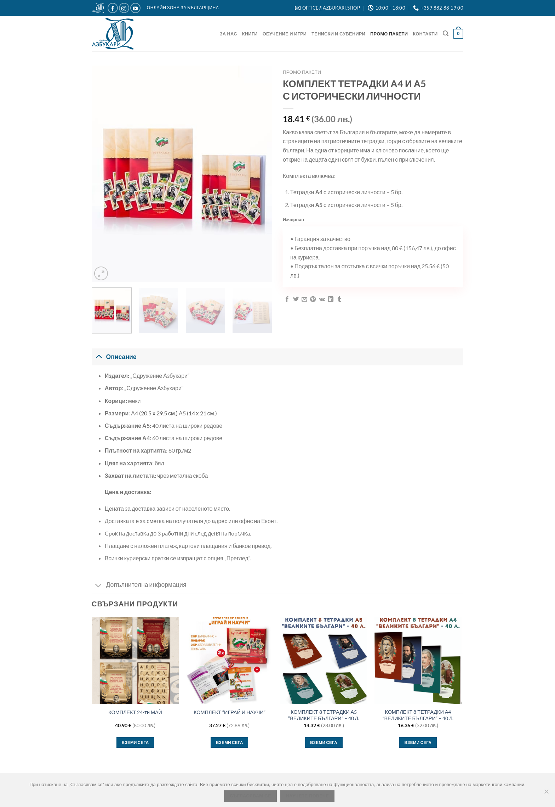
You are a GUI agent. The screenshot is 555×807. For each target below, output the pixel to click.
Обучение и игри (285, 34)
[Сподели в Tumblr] (339, 299)
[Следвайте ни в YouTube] (135, 8)
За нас (228, 34)
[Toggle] (98, 356)
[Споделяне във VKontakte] (322, 299)
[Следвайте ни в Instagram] (124, 8)
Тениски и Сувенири (338, 34)
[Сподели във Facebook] (287, 299)
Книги (250, 34)
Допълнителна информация (139, 585)
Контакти (425, 34)
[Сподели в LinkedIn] (330, 299)
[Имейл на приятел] (304, 299)
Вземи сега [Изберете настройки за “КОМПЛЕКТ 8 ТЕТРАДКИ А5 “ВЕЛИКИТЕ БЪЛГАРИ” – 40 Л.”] (323, 742)
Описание (114, 356)
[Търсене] (445, 33)
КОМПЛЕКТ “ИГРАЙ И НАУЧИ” (229, 712)
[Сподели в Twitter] (296, 299)
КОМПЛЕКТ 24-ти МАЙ (135, 712)
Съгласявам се (250, 796)
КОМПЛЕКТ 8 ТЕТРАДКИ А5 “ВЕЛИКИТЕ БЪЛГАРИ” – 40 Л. (323, 715)
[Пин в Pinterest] (313, 299)
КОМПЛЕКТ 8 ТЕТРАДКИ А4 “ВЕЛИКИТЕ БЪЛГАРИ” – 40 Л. (418, 715)
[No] (546, 793)
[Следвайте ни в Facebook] (113, 8)
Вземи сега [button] (135, 742)
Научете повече (307, 796)
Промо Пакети (389, 34)
